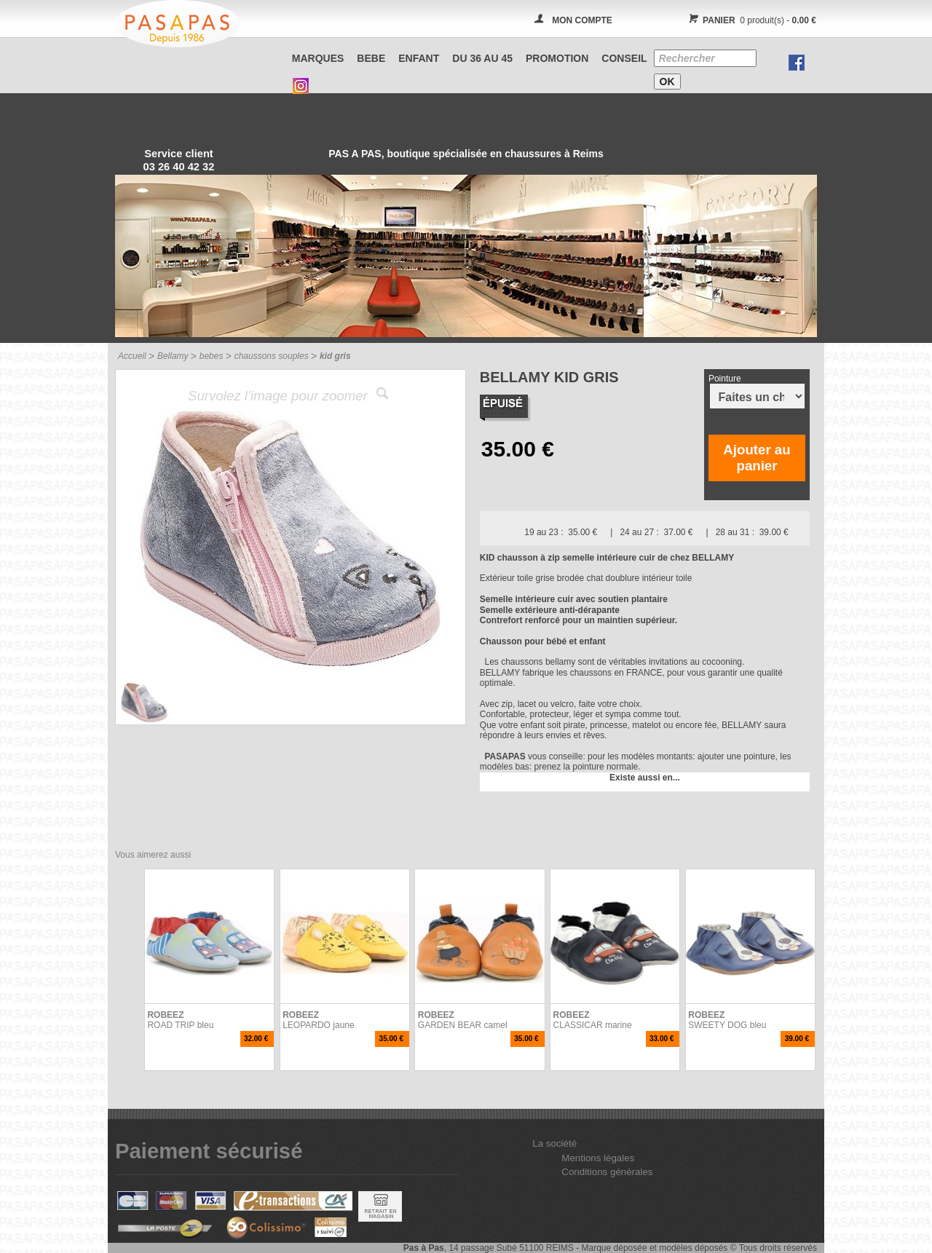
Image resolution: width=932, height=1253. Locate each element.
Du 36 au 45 (482, 58)
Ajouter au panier (756, 457)
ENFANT (418, 58)
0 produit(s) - (750, 20)
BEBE (371, 58)
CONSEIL (624, 58)
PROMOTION (557, 58)
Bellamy (173, 356)
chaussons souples (271, 356)
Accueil (132, 356)
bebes (212, 356)
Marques (318, 58)
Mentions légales (597, 1158)
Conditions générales (606, 1171)
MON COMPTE (582, 20)
